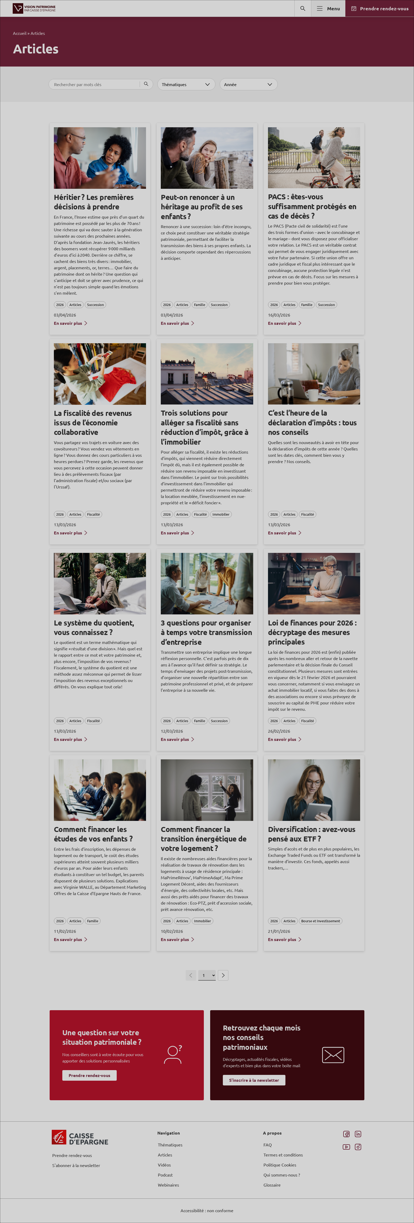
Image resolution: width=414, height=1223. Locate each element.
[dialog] (207, 611)
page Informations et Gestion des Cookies (217, 630)
